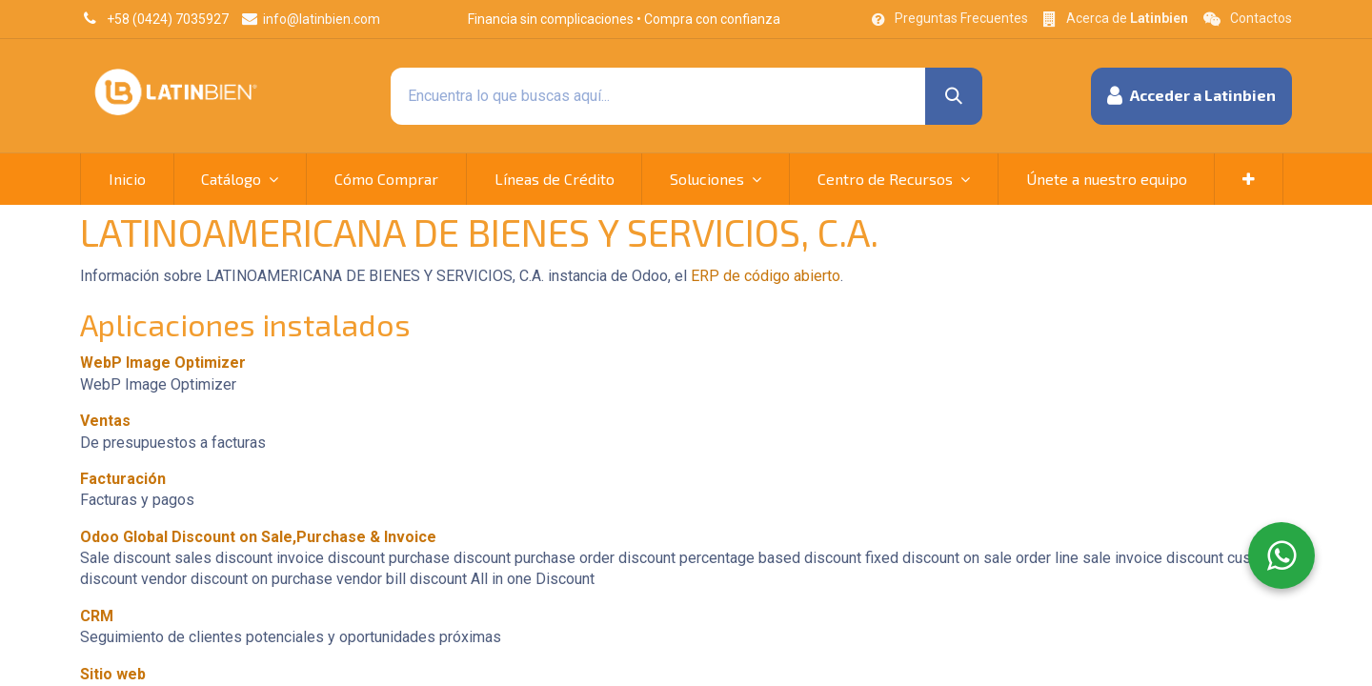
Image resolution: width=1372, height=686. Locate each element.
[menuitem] (127, 179)
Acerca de (1127, 18)
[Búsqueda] (953, 96)
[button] (1191, 96)
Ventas (105, 421)
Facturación (123, 479)
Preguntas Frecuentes (961, 18)
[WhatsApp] (1281, 555)
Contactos (1261, 18)
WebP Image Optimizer (163, 362)
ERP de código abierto (765, 276)
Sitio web (113, 674)
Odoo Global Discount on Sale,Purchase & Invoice (258, 537)
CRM (96, 616)
